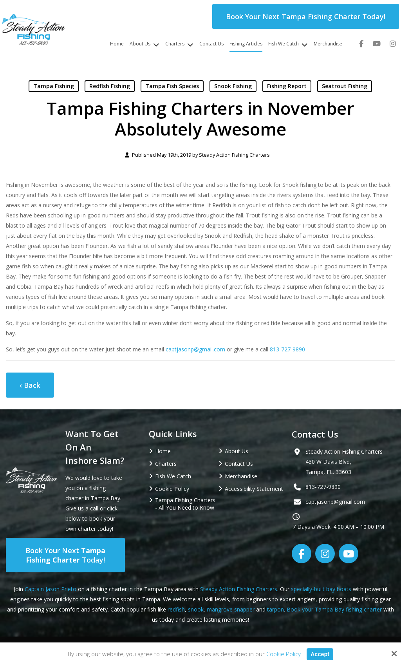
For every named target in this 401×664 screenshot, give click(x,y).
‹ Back (30, 385)
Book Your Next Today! (65, 555)
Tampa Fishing (53, 86)
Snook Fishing (233, 86)
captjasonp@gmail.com (195, 349)
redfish (176, 609)
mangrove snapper (231, 609)
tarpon (275, 609)
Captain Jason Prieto (50, 589)
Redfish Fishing (109, 86)
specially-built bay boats (321, 589)
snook (196, 609)
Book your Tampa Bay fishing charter (334, 609)
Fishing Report (287, 86)
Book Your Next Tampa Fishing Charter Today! (305, 16)
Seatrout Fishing (344, 86)
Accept (320, 654)
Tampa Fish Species (172, 86)
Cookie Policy (283, 653)
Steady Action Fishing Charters (234, 155)
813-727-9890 (287, 349)
